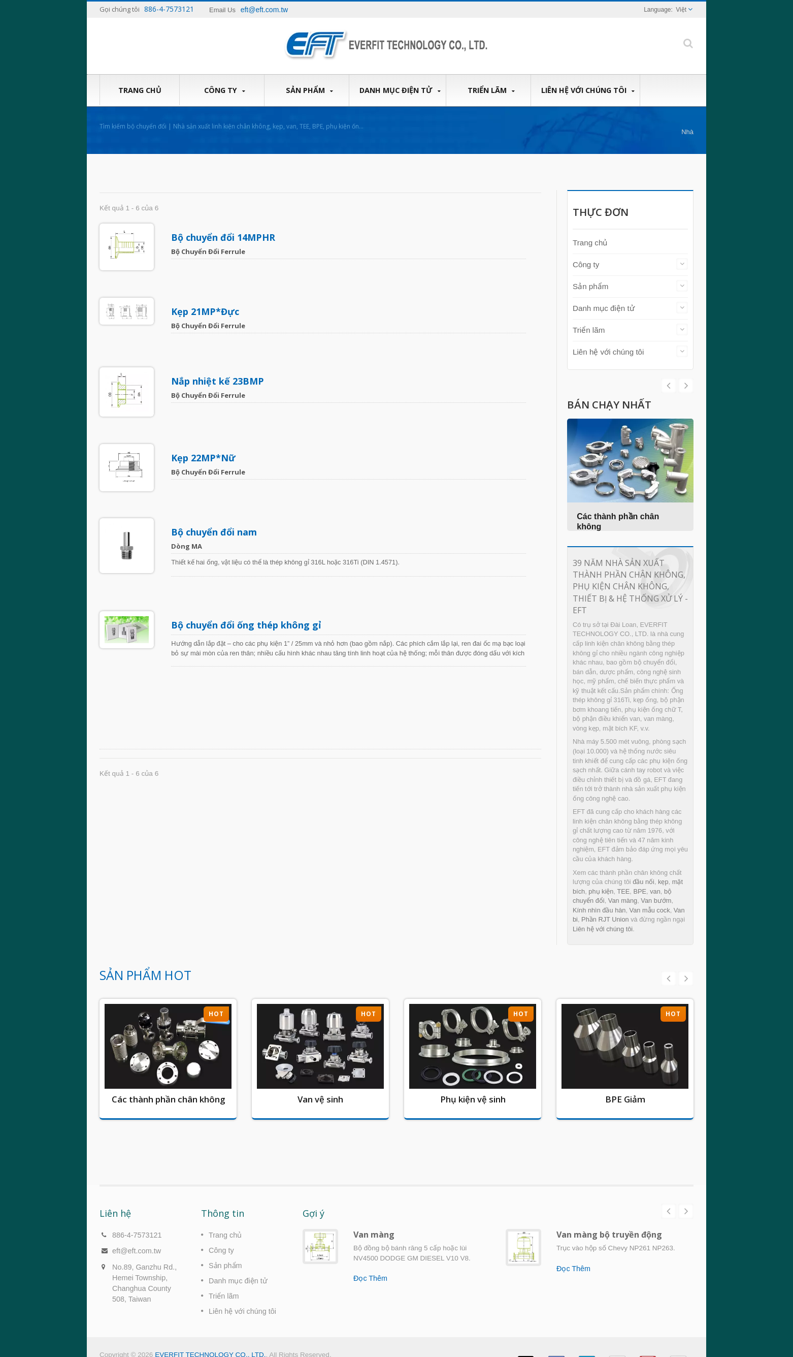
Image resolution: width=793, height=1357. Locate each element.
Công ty (224, 90)
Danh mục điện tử (400, 90)
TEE (623, 891)
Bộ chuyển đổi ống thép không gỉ (246, 565)
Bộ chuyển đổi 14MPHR (224, 237)
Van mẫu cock (650, 910)
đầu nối (643, 882)
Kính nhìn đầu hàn (599, 910)
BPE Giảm (625, 1099)
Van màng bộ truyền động (609, 1219)
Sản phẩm (309, 90)
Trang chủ (139, 90)
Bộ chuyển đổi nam (214, 485)
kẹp (663, 882)
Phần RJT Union (605, 919)
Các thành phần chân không (168, 1099)
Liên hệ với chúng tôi (588, 90)
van (655, 891)
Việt (681, 9)
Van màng (622, 900)
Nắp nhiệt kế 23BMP (218, 357)
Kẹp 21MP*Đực (206, 299)
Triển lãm (491, 90)
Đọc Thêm (370, 1263)
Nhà (687, 132)
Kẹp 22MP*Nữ (204, 422)
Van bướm (656, 900)
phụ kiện (600, 891)
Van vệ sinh (320, 1099)
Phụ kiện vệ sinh (473, 1099)
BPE (639, 891)
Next (668, 385)
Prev (685, 385)
